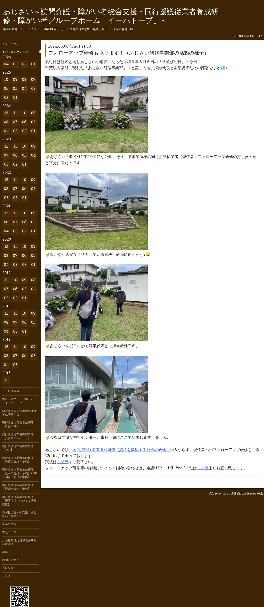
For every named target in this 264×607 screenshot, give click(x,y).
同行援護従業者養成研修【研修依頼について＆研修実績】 (19, 501)
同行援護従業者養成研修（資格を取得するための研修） (121, 450)
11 (15, 113)
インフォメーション (15, 52)
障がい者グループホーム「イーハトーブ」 (18, 401)
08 (24, 80)
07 (33, 80)
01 (33, 64)
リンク (6, 576)
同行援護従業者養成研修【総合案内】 (18, 424)
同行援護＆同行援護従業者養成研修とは (19, 413)
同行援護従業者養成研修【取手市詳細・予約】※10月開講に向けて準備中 (19, 473)
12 (6, 113)
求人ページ (9, 532)
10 (6, 80)
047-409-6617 (250, 36)
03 (15, 64)
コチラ (63, 462)
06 (6, 89)
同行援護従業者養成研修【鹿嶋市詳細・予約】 (18, 487)
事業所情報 (9, 524)
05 (15, 89)
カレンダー (9, 568)
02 (24, 64)
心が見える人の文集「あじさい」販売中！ (19, 514)
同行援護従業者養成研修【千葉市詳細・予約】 (18, 460)
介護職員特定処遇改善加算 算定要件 (20, 542)
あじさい (224, 493)
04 (6, 64)
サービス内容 (10, 391)
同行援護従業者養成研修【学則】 (18, 448)
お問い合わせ (10, 560)
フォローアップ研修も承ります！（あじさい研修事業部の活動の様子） (128, 53)
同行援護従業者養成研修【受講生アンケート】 (18, 436)
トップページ (10, 44)
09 (15, 80)
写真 (5, 552)
